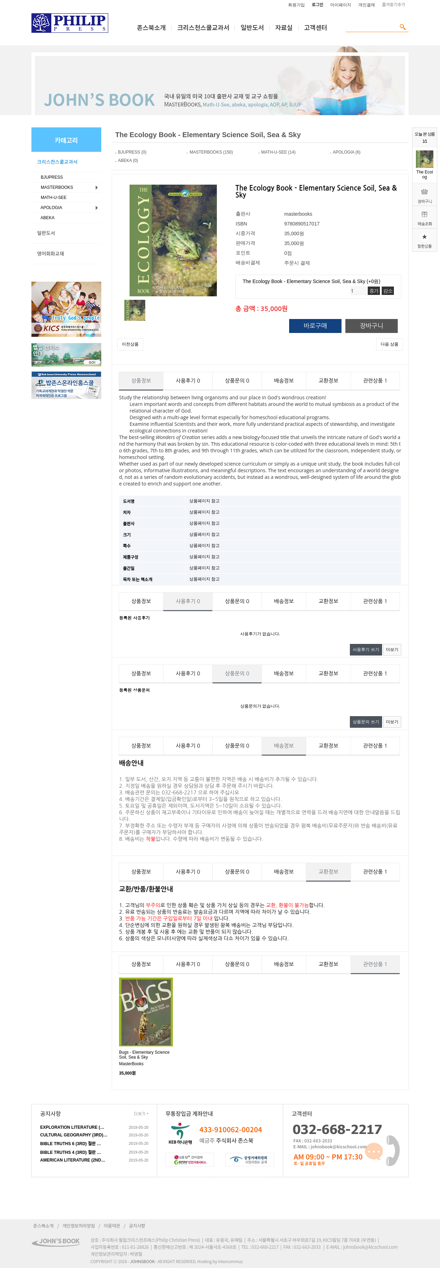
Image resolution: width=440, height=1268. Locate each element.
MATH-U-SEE (52, 197)
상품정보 (141, 380)
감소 (387, 290)
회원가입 (296, 4)
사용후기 (188, 380)
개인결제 (366, 4)
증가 (373, 290)
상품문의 (237, 380)
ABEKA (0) (128, 160)
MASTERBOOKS (55, 187)
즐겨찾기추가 (393, 4)
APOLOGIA (50, 207)
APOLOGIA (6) (346, 152)
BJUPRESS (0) (132, 152)
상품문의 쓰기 (366, 721)
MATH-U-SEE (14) (278, 152)
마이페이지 (340, 4)
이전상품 (130, 344)
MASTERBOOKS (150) (211, 152)
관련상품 (375, 380)
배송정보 (284, 380)
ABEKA (46, 217)
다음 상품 (389, 344)
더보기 (392, 649)
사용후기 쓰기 (366, 649)
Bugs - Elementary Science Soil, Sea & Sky (144, 1055)
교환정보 (328, 380)
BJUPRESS (50, 177)
